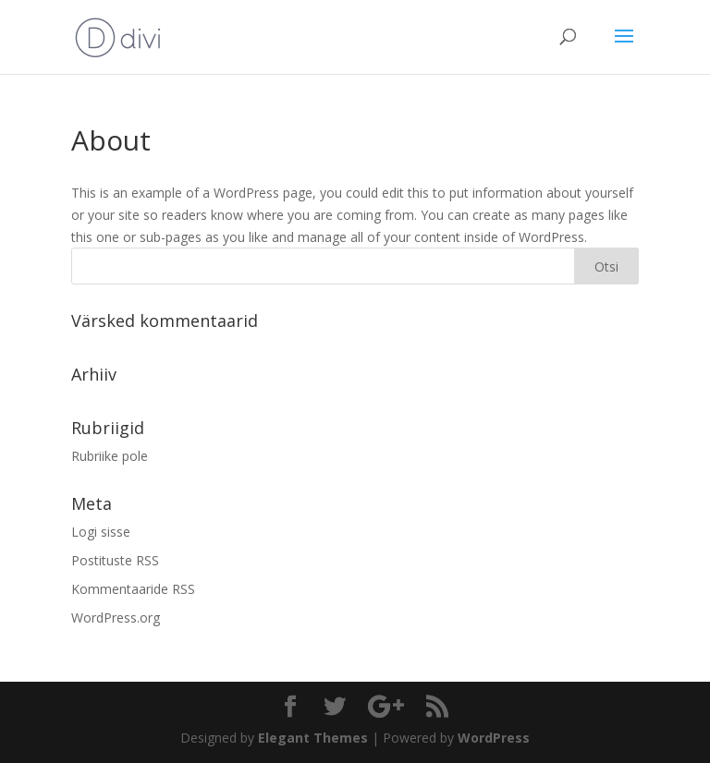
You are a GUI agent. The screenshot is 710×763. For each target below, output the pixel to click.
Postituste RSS (115, 560)
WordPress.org (115, 617)
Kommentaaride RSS (133, 589)
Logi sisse (100, 531)
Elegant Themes (313, 737)
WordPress (494, 737)
